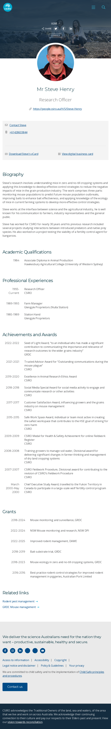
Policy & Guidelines (52, 665)
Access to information (16, 660)
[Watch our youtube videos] (42, 650)
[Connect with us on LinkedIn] (20, 650)
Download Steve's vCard (23, 154)
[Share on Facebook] (63, 28)
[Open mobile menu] (93, 7)
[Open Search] (103, 7)
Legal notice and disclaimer (19, 665)
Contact (55, 35)
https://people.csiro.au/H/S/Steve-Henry (57, 109)
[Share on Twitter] (55, 28)
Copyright (60, 660)
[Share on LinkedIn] (70, 28)
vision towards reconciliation (25, 722)
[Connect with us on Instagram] (12, 650)
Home (54, 23)
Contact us (15, 687)
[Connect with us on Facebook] (5, 650)
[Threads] (35, 650)
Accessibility (41, 660)
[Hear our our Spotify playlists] (27, 650)
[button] (18, 125)
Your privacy (76, 665)
